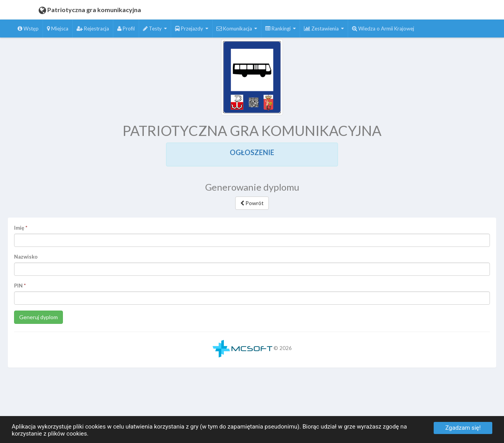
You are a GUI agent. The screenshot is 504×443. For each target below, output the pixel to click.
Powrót (252, 203)
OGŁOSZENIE (252, 152)
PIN (18, 285)
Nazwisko (26, 257)
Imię (19, 228)
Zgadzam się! (463, 427)
